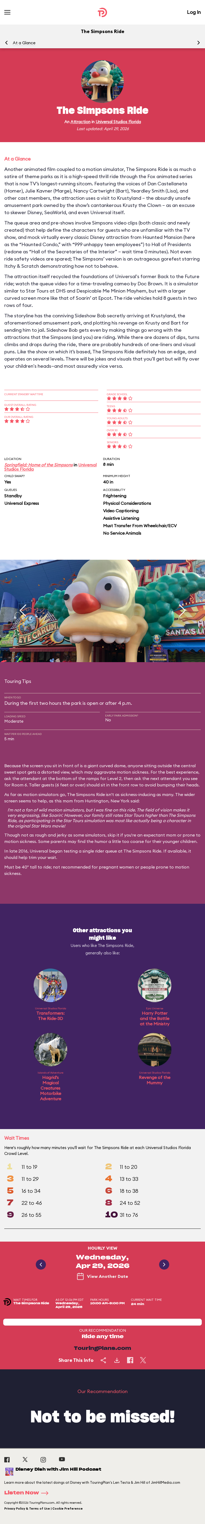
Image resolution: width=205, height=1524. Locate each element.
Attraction (80, 121)
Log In (194, 12)
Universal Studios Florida (118, 121)
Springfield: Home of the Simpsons (38, 464)
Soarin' (55, 815)
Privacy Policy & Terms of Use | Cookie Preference (43, 1508)
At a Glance (24, 42)
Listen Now (28, 1493)
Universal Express (21, 503)
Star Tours (134, 815)
